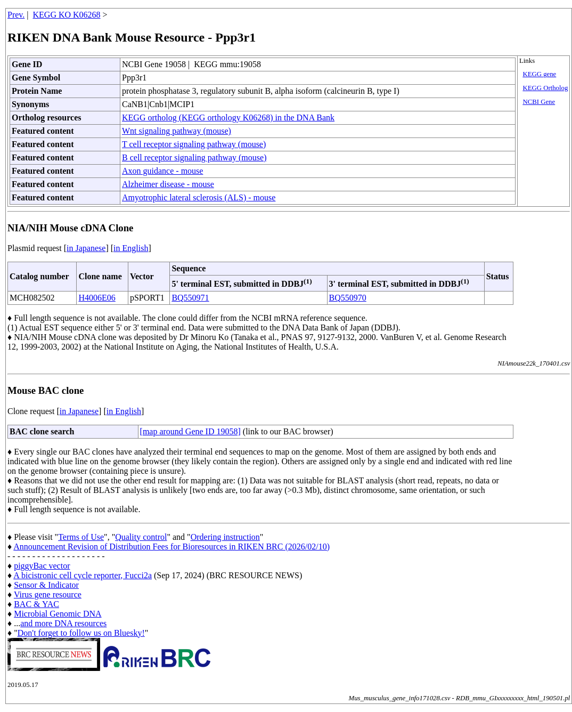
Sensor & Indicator (46, 584)
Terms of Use (81, 536)
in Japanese (86, 248)
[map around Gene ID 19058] (190, 431)
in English (130, 248)
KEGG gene (539, 74)
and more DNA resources (63, 623)
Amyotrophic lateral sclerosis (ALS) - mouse (198, 197)
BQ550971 (190, 297)
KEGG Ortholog (545, 88)
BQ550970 (347, 297)
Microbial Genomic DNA (57, 613)
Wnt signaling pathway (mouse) (176, 130)
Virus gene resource (47, 594)
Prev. (15, 14)
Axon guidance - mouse (162, 170)
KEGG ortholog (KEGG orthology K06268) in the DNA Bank (228, 117)
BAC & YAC (36, 604)
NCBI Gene (538, 102)
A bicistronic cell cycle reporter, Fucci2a (82, 575)
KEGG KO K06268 (67, 14)
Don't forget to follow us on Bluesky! (81, 632)
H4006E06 (96, 297)
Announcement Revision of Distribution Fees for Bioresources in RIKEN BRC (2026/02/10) (171, 546)
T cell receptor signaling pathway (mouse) (194, 144)
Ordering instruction (225, 536)
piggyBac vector (42, 565)
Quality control (141, 536)
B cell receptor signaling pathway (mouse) (194, 157)
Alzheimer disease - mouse (168, 184)
